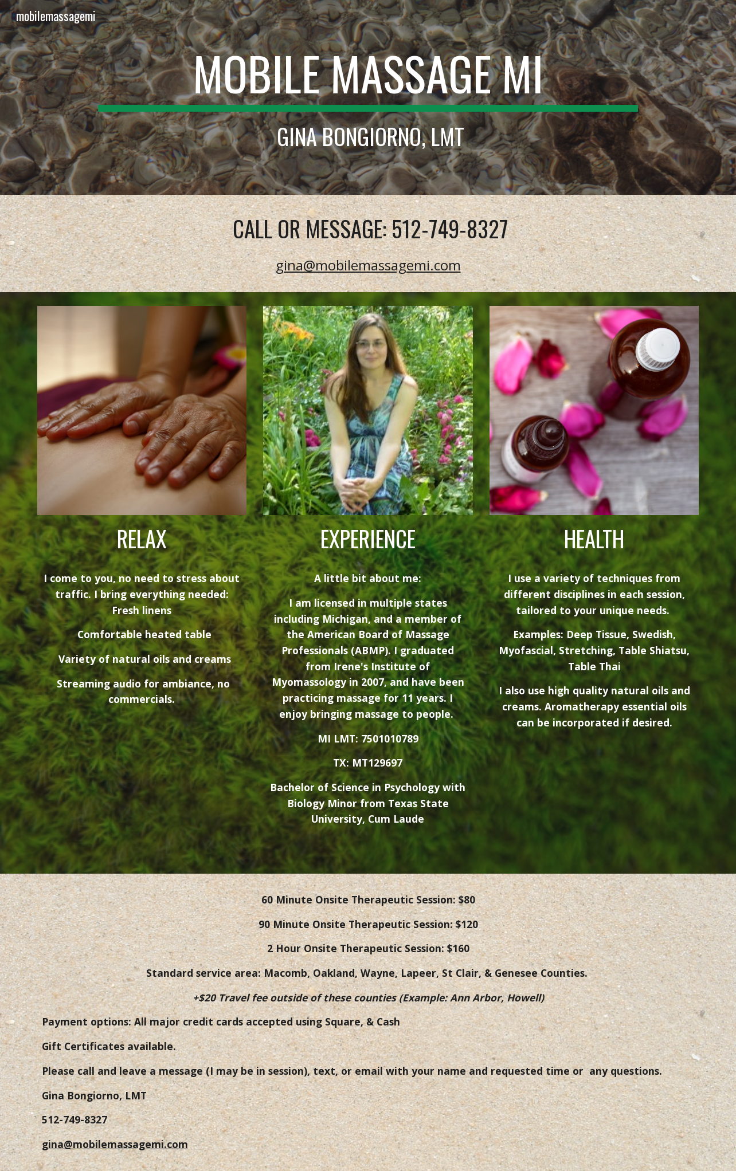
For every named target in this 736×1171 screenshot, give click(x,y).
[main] (367, 97)
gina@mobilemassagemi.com (368, 265)
